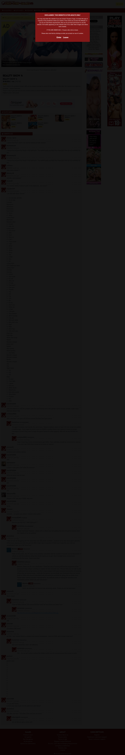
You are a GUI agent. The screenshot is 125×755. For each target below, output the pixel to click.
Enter (59, 37)
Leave (65, 37)
